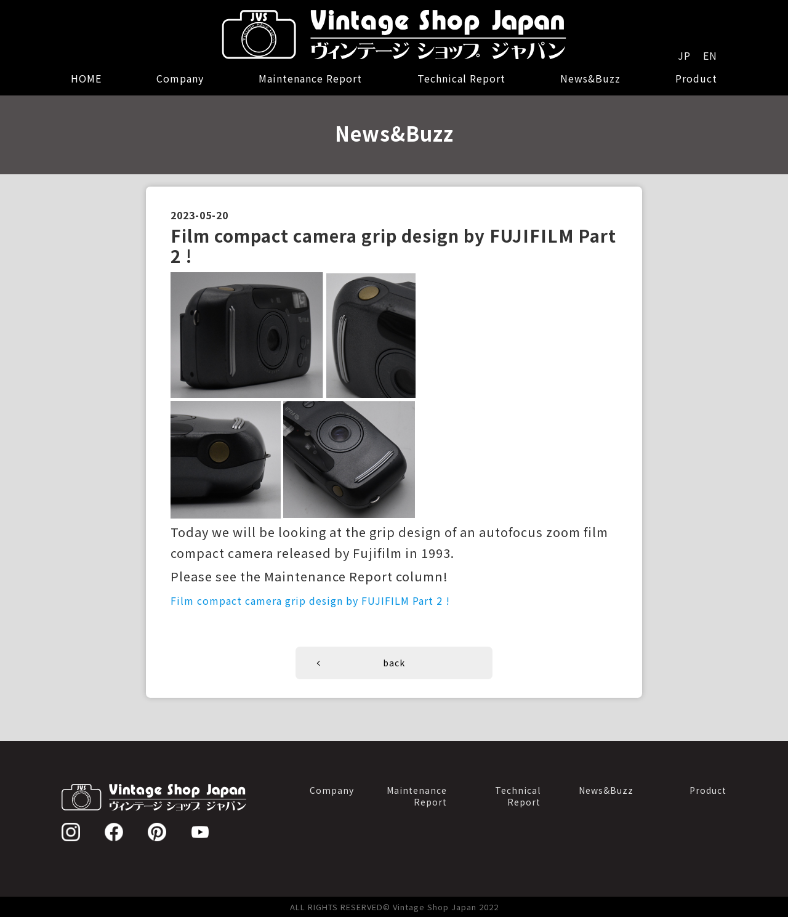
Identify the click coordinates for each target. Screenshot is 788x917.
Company (180, 78)
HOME (86, 78)
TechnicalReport (518, 796)
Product (696, 78)
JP (684, 55)
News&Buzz (590, 78)
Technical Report (461, 78)
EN (710, 55)
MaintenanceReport (417, 796)
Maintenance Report (310, 78)
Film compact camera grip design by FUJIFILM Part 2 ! (310, 600)
